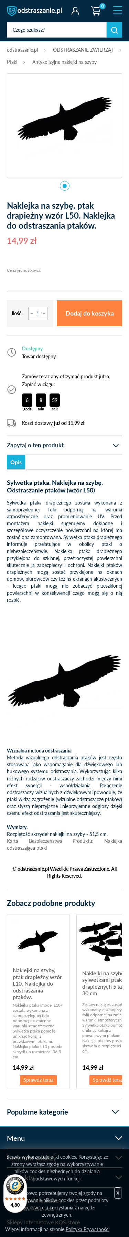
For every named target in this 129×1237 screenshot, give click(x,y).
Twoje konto (75, 11)
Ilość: (17, 313)
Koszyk (95, 5)
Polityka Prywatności (87, 1229)
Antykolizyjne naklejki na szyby (64, 62)
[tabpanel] (64, 122)
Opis (16, 462)
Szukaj (114, 30)
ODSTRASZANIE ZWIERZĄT (83, 50)
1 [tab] (64, 186)
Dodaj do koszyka (89, 313)
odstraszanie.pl (35, 11)
